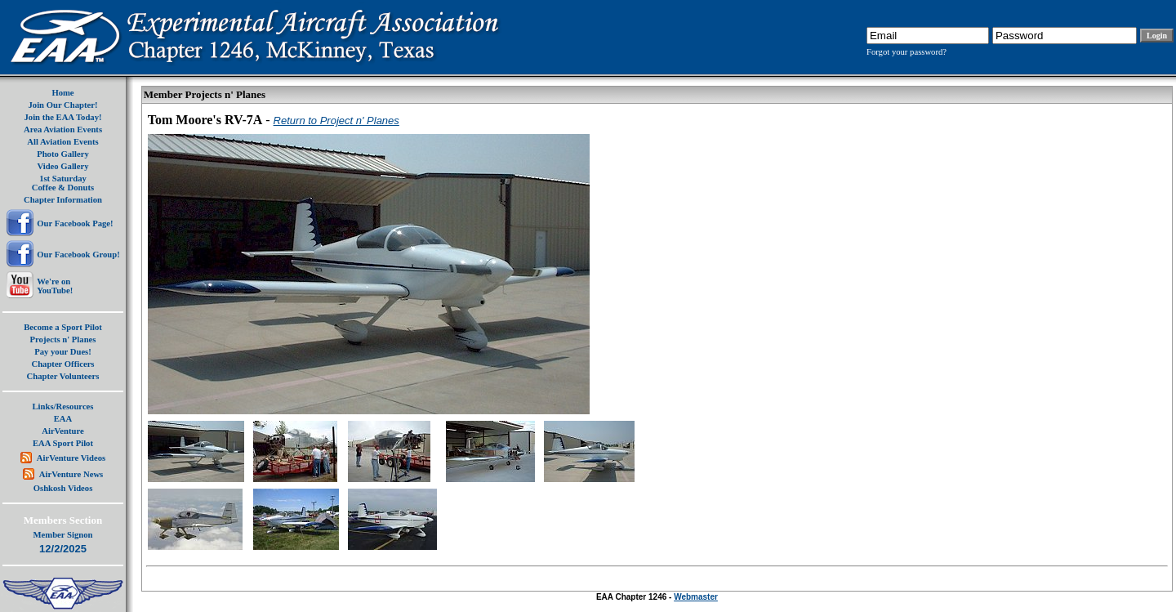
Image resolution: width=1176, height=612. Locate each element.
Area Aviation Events (63, 129)
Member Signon (63, 534)
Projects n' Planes (63, 339)
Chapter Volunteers (63, 376)
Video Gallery (62, 166)
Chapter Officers (62, 364)
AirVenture (63, 431)
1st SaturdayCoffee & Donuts (63, 183)
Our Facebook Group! (78, 254)
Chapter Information (63, 199)
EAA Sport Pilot (63, 443)
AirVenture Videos (71, 457)
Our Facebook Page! (75, 223)
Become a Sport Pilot (63, 327)
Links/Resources (63, 406)
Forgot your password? (906, 51)
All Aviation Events (62, 141)
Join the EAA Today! (62, 117)
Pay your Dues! (62, 351)
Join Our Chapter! (62, 105)
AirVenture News (71, 474)
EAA (63, 418)
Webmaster (696, 596)
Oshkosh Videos (63, 488)
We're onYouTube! (55, 286)
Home (62, 92)
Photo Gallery (63, 154)
